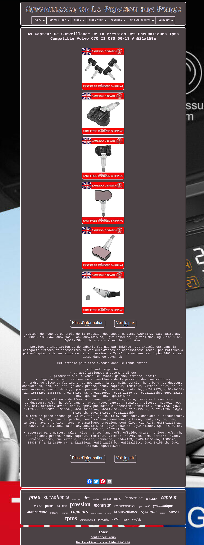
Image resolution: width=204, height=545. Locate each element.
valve (126, 519)
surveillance (56, 497)
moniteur (102, 505)
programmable (96, 513)
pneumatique (163, 505)
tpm (140, 506)
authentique (37, 512)
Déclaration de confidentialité (103, 542)
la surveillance (126, 512)
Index (103, 532)
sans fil (117, 499)
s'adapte (54, 512)
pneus (49, 506)
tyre (115, 518)
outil (147, 506)
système (148, 511)
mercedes (103, 519)
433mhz (61, 506)
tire (87, 497)
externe (65, 513)
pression (80, 504)
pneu (34, 497)
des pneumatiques (124, 506)
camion (96, 499)
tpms (71, 518)
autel (174, 512)
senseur (76, 499)
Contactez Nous (103, 537)
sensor (163, 513)
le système (152, 498)
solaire (38, 506)
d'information (87, 519)
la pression (133, 498)
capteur (169, 497)
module (136, 519)
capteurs (79, 511)
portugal (108, 513)
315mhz (107, 498)
